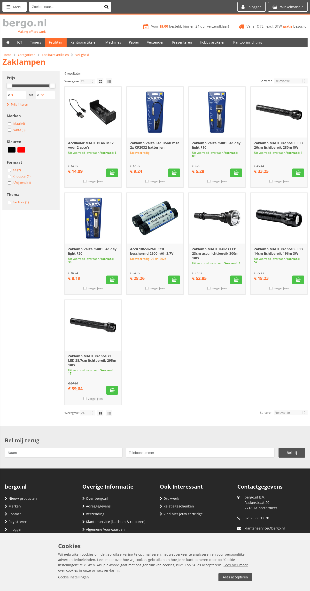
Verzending (93, 514)
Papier (134, 42)
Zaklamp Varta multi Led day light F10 (216, 145)
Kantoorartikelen (84, 42)
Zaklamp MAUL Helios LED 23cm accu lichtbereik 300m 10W (215, 253)
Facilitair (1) (21, 202)
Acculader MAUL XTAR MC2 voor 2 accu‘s (91, 145)
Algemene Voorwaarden (103, 529)
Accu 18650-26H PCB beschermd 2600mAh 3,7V (151, 251)
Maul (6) (19, 123)
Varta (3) (19, 130)
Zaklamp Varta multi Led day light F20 (92, 251)
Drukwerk (169, 498)
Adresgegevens (96, 506)
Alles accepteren (235, 577)
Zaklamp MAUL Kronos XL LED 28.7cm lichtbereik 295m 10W (92, 360)
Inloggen (14, 529)
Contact (13, 514)
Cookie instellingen (73, 577)
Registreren (16, 521)
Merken (13, 506)
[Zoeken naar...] (106, 7)
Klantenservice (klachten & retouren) (113, 521)
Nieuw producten (21, 498)
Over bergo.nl (95, 498)
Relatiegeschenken (177, 506)
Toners (35, 42)
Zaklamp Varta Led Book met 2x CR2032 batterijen (154, 145)
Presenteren (182, 42)
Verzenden (155, 42)
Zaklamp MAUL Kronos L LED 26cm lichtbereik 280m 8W (278, 145)
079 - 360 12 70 (257, 518)
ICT (19, 42)
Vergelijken (95, 181)
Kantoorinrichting (247, 42)
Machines (113, 42)
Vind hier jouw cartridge (181, 514)
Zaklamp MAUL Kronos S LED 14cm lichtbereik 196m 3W (278, 251)
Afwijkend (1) (22, 182)
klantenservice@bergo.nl (265, 528)
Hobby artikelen (212, 42)
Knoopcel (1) (22, 176)
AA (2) (17, 170)
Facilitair (56, 42)
